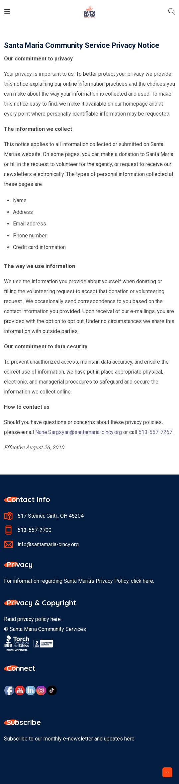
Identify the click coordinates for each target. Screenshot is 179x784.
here (55, 619)
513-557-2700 (34, 530)
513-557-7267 (155, 432)
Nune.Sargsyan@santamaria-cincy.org (78, 432)
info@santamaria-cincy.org (48, 544)
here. (148, 581)
